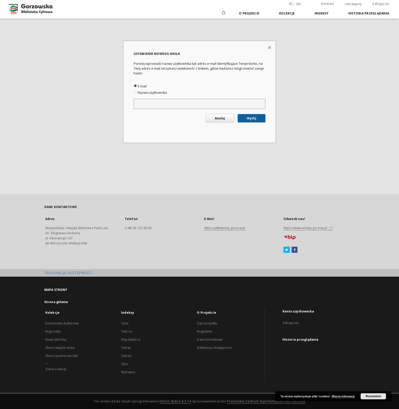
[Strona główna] (223, 13)
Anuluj (220, 118)
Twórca (126, 331)
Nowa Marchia (55, 339)
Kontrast (327, 4)
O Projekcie (249, 13)
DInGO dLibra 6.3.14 (175, 401)
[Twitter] (286, 250)
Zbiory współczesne (60, 347)
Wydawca (128, 372)
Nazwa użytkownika (150, 92)
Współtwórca (130, 339)
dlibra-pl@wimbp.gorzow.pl (224, 228)
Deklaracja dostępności (214, 347)
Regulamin (204, 331)
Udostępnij (353, 4)
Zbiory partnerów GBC (62, 356)
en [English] (298, 4)
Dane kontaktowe (210, 339)
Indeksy (322, 13)
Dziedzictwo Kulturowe (62, 323)
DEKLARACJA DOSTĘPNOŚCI (68, 272)
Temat (126, 347)
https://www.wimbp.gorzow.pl (308, 228)
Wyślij (251, 118)
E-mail (140, 86)
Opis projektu (207, 323)
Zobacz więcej (55, 369)
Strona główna (56, 302)
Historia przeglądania (368, 13)
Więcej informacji (343, 396)
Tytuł (124, 323)
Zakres (126, 356)
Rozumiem (373, 396)
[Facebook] (294, 250)
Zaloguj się (380, 4)
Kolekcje (287, 13)
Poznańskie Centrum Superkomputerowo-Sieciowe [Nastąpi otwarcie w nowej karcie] (266, 401)
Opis (124, 364)
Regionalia (53, 331)
